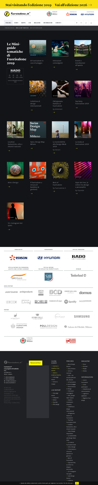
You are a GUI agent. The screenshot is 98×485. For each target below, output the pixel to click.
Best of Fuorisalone (36, 28)
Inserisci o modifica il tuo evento (55, 368)
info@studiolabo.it (11, 381)
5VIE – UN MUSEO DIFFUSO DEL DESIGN (71, 378)
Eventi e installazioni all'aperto (69, 402)
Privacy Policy (7, 402)
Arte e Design (70, 447)
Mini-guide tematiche (22, 28)
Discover (84, 366)
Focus (83, 364)
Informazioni (47, 23)
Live (29, 23)
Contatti (58, 23)
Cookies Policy (16, 402)
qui (72, 484)
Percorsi (8, 23)
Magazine (37, 23)
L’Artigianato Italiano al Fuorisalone (70, 416)
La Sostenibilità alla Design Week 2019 (71, 438)
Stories (84, 371)
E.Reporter (55, 398)
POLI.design (55, 404)
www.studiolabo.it (11, 383)
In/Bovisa (69, 480)
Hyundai (54, 402)
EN (81, 23)
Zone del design (9, 28)
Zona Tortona (70, 368)
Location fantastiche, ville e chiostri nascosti (71, 427)
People (84, 368)
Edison (54, 400)
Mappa (23, 23)
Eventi (16, 23)
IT (76, 23)
